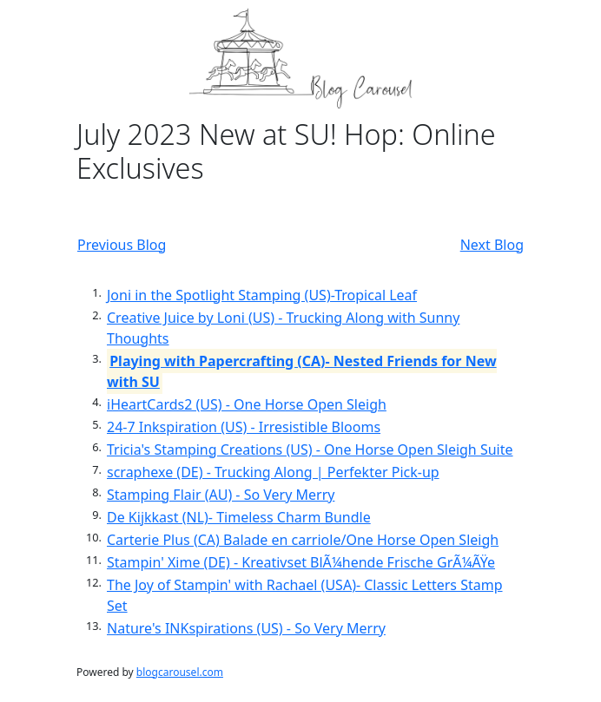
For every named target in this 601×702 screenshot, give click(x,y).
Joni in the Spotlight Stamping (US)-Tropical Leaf (262, 295)
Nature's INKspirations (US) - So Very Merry (246, 628)
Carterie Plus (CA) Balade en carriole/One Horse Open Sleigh (303, 539)
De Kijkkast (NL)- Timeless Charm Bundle (239, 517)
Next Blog (492, 244)
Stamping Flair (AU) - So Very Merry (220, 494)
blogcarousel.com (179, 672)
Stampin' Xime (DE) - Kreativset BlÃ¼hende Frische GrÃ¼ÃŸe (301, 562)
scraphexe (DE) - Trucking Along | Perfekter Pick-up (273, 472)
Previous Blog (121, 244)
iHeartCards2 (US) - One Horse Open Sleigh (246, 404)
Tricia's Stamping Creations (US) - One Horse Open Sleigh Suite (310, 449)
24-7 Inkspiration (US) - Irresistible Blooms (243, 426)
